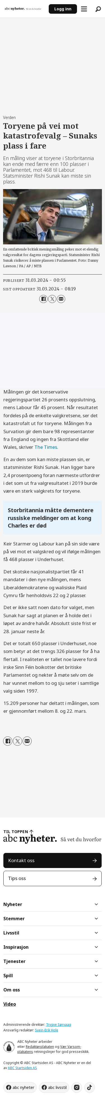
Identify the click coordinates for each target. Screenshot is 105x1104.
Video (9, 1004)
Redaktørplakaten (40, 1046)
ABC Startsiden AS (22, 1067)
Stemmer (14, 918)
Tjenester (14, 961)
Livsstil (11, 933)
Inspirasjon (16, 947)
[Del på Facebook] (43, 299)
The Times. (46, 447)
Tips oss (17, 878)
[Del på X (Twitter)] (52, 299)
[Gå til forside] (23, 8)
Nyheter (12, 904)
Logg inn (62, 8)
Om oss (11, 990)
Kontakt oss (21, 860)
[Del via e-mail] (61, 299)
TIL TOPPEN (15, 831)
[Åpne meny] (84, 9)
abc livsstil (57, 1087)
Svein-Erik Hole (46, 1030)
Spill (8, 975)
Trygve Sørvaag (58, 1024)
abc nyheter (23, 1087)
